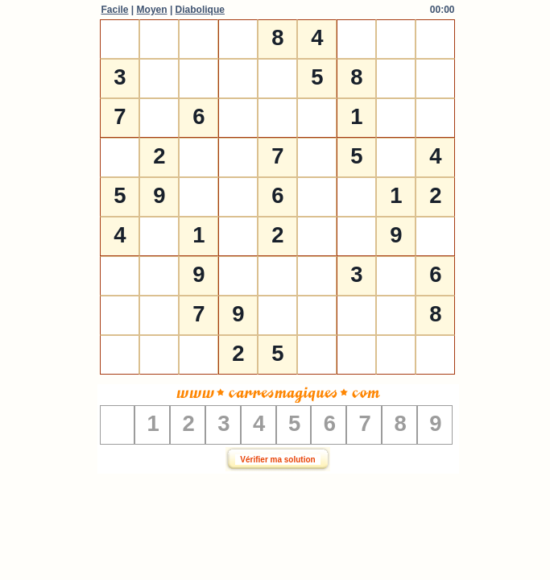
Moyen (152, 9)
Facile (115, 9)
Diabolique (200, 9)
